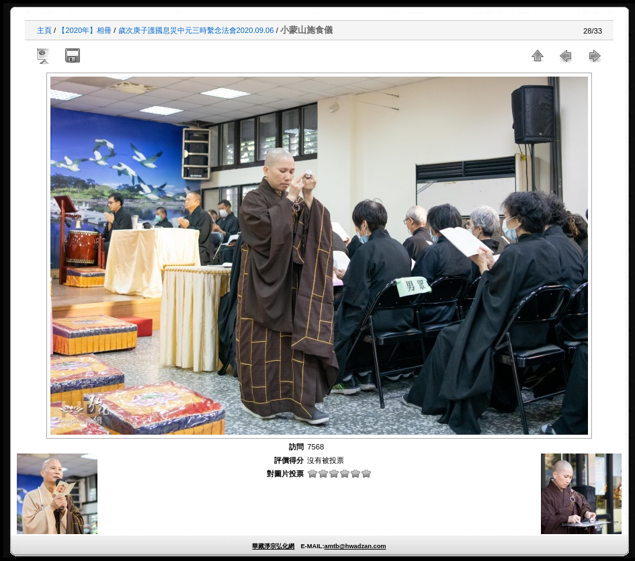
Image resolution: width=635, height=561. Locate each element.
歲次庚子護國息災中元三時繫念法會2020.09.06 (196, 30)
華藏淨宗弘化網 (273, 546)
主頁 (44, 30)
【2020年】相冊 (85, 30)
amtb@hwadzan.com (355, 546)
